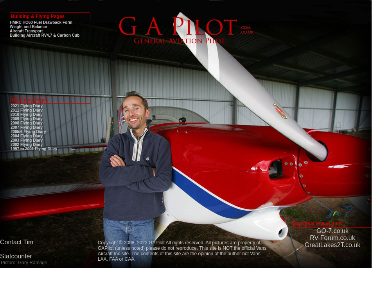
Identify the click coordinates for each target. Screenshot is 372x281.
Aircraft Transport (26, 31)
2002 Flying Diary (27, 144)
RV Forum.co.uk (332, 238)
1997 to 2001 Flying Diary (34, 149)
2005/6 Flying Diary (28, 132)
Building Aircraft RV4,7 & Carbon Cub (44, 35)
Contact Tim (16, 242)
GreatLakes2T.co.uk (332, 245)
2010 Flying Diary (27, 114)
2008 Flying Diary (27, 123)
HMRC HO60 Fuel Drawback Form (41, 22)
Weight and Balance (28, 27)
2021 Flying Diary (27, 106)
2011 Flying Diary (27, 110)
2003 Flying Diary (27, 140)
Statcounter (16, 256)
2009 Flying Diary (27, 119)
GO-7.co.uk (332, 231)
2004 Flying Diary (27, 136)
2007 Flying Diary (27, 127)
